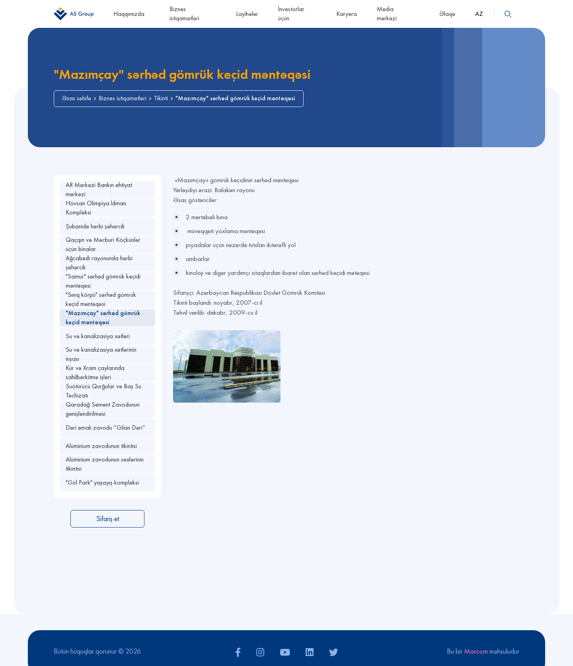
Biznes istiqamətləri (184, 13)
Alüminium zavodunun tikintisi (101, 446)
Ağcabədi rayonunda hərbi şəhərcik (99, 262)
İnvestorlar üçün (291, 13)
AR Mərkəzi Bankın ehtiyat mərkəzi (99, 189)
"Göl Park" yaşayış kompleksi (102, 482)
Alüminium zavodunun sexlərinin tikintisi (105, 464)
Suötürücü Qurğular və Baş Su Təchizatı (103, 390)
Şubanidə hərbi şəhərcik (95, 226)
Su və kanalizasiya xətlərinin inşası (101, 354)
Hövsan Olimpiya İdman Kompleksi (96, 207)
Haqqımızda (131, 14)
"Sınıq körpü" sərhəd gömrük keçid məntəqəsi (101, 299)
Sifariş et (107, 518)
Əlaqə (447, 14)
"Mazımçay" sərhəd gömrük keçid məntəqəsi (103, 317)
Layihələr (247, 14)
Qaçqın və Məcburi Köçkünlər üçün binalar (103, 244)
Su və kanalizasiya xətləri (98, 336)
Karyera (346, 14)
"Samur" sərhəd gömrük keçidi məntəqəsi (103, 281)
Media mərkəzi (398, 13)
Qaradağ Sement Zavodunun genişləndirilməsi (103, 409)
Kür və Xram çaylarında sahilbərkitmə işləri (95, 372)
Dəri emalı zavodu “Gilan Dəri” (105, 427)
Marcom (476, 651)
